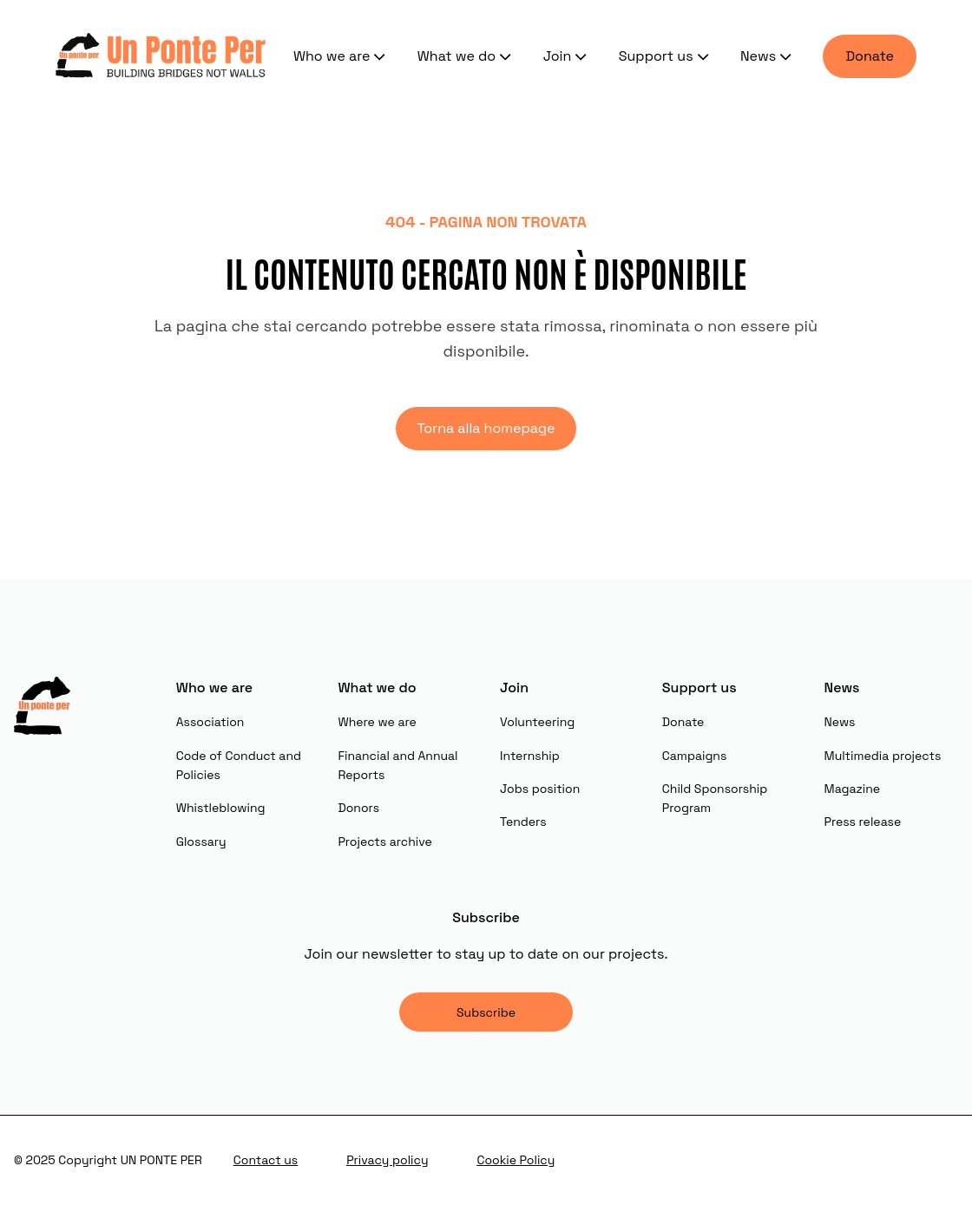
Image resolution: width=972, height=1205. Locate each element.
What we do (466, 56)
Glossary (201, 841)
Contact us (265, 1160)
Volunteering (537, 722)
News (768, 56)
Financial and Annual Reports (397, 765)
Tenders (523, 821)
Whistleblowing (221, 807)
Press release (863, 821)
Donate (869, 56)
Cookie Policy (515, 1160)
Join (567, 56)
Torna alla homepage (486, 428)
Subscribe (486, 1012)
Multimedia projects (883, 755)
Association (210, 722)
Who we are (341, 56)
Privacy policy (387, 1160)
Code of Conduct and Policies (238, 765)
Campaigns (694, 755)
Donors (358, 807)
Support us (666, 56)
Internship (530, 755)
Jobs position (540, 788)
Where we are (377, 722)
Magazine (852, 788)
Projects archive (384, 841)
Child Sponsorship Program (714, 798)
